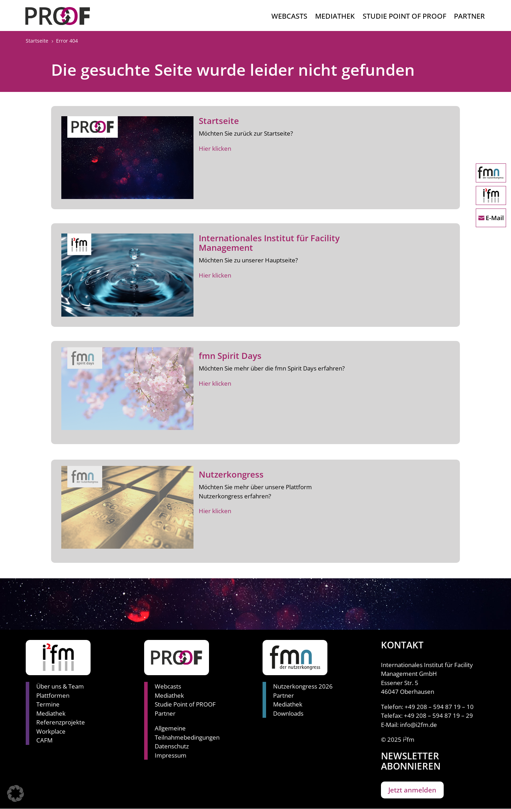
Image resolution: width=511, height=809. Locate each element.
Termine (48, 704)
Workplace (51, 731)
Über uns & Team (60, 686)
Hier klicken (215, 148)
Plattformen (52, 695)
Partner (469, 17)
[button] (15, 793)
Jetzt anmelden (412, 790)
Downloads (288, 713)
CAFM (44, 740)
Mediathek (335, 17)
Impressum (170, 755)
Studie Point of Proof (404, 17)
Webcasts (289, 17)
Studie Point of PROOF (185, 704)
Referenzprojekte (60, 722)
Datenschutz (172, 746)
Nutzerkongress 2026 (303, 686)
